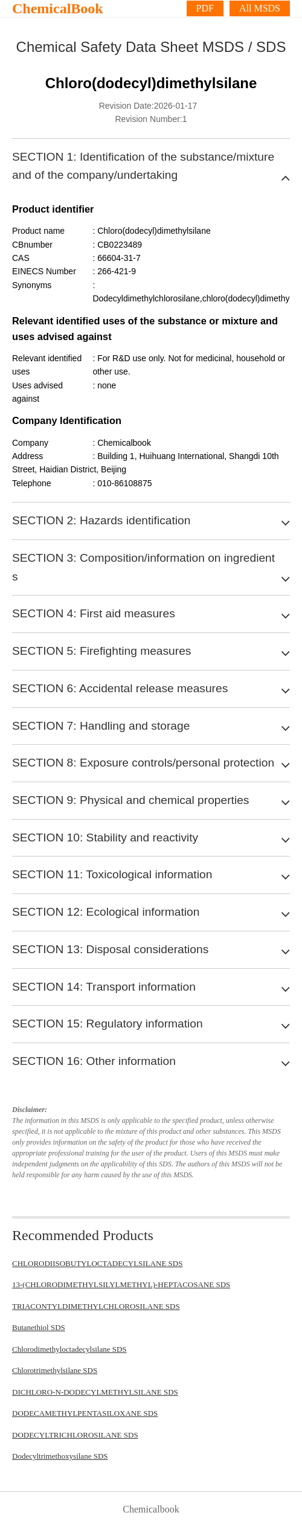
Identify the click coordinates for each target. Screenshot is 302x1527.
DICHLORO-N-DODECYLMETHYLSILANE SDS (95, 1392)
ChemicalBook (57, 8)
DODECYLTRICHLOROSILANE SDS (75, 1434)
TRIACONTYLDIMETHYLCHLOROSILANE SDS (96, 1306)
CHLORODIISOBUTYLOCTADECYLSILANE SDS (97, 1263)
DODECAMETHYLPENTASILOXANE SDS (85, 1413)
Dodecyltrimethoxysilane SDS (60, 1456)
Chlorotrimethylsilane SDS (54, 1370)
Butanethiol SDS (38, 1327)
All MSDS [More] (259, 8)
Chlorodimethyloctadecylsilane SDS (69, 1349)
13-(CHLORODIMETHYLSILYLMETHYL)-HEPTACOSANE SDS (121, 1284)
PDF (205, 8)
